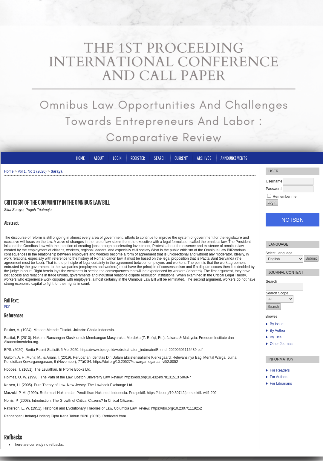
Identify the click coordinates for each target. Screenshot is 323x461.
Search (160, 158)
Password (274, 189)
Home (80, 158)
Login (117, 158)
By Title (275, 337)
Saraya (56, 171)
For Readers (280, 370)
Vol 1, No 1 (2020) (32, 171)
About (99, 158)
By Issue (277, 324)
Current (181, 158)
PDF (7, 306)
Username (274, 181)
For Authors (279, 377)
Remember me (284, 196)
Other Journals (281, 344)
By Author (277, 330)
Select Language (279, 253)
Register (138, 158)
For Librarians (281, 383)
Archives (204, 158)
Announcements (234, 158)
